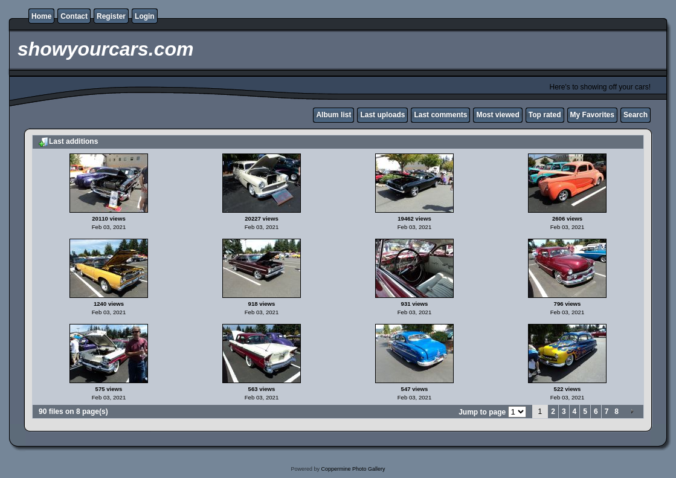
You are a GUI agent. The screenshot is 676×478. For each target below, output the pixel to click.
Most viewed (497, 115)
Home (41, 16)
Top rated (545, 115)
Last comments (440, 115)
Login (145, 16)
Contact (74, 16)
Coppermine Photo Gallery (353, 469)
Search (635, 115)
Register (111, 16)
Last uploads (382, 115)
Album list (333, 115)
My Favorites (592, 115)
